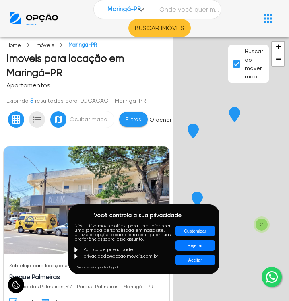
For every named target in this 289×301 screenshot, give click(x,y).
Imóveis (44, 45)
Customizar (195, 231)
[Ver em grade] (16, 119)
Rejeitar (195, 245)
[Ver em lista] (37, 119)
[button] (193, 132)
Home (13, 45)
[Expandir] (141, 9)
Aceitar (195, 260)
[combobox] (126, 9)
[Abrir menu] (268, 18)
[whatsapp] (272, 277)
